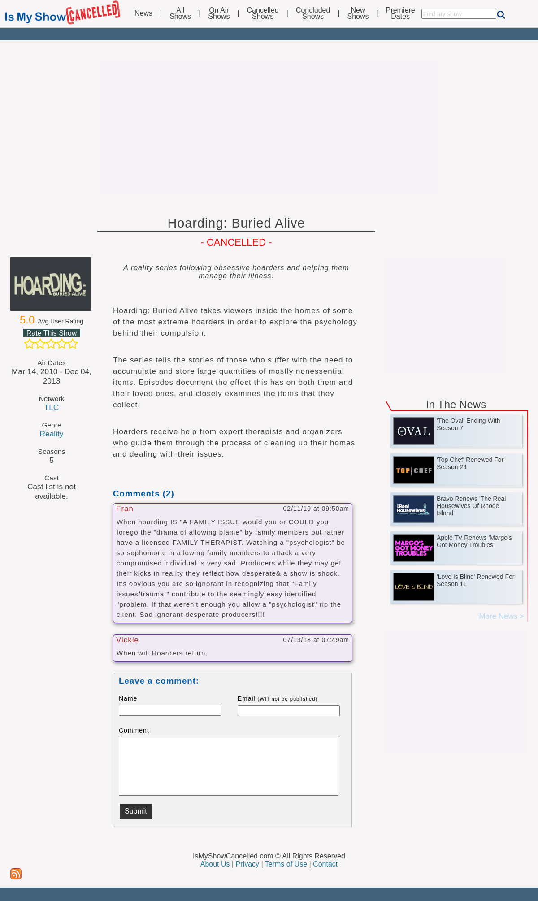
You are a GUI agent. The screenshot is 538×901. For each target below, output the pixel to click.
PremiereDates (400, 13)
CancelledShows (263, 13)
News (143, 13)
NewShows (358, 13)
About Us (215, 864)
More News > (501, 616)
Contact (325, 864)
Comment (134, 730)
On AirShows (219, 13)
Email (278, 698)
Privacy (247, 864)
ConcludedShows (313, 13)
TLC (51, 407)
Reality (51, 433)
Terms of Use (286, 864)
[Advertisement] (269, 126)
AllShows (180, 13)
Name (128, 698)
